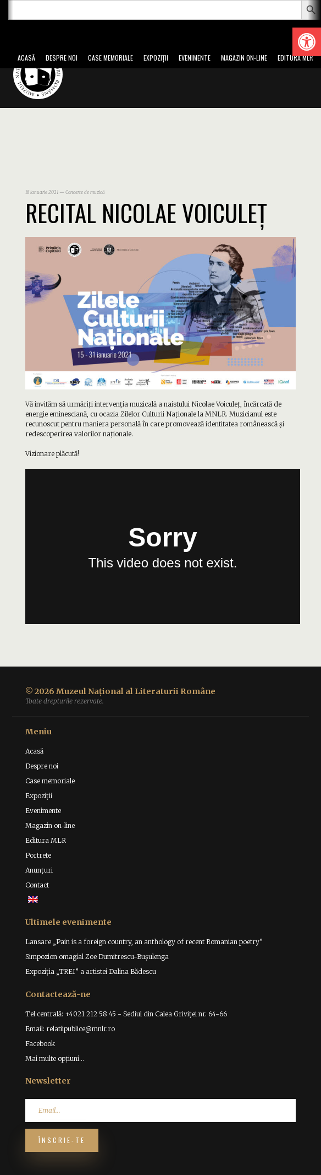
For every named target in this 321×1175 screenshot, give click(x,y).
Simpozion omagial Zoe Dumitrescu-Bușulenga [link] (97, 956)
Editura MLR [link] (295, 57)
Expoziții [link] (155, 57)
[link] (306, 42)
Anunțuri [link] (39, 870)
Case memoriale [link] (110, 57)
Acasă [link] (26, 57)
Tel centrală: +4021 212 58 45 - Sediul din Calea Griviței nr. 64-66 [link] (126, 1014)
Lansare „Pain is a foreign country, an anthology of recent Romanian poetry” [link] (144, 942)
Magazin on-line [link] (244, 57)
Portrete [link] (38, 855)
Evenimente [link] (195, 57)
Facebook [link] (40, 1043)
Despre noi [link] (62, 57)
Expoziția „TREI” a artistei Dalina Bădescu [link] (90, 971)
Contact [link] (37, 885)
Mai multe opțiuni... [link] (54, 1058)
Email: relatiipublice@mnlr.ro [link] (70, 1029)
